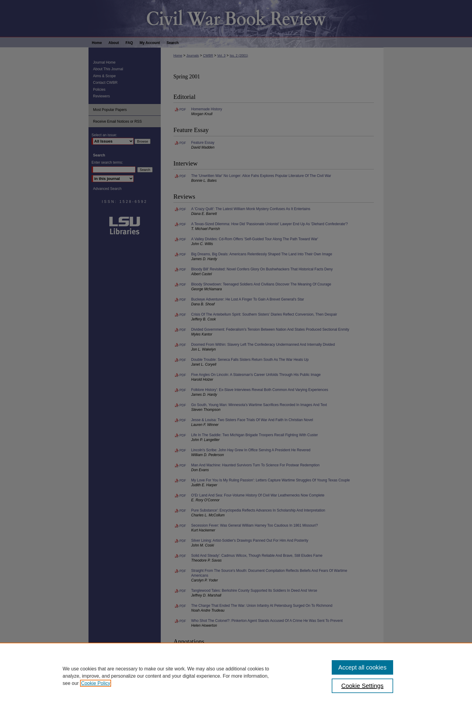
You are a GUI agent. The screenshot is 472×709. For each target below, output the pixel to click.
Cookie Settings (362, 685)
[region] (236, 676)
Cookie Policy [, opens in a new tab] (95, 683)
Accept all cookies (362, 667)
